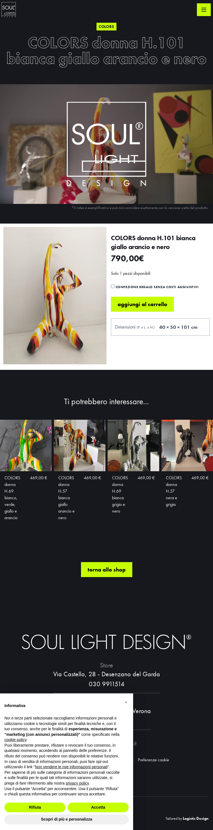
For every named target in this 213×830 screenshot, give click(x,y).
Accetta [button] (98, 807)
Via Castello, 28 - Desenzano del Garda (106, 674)
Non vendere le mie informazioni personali (71, 767)
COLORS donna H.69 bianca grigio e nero (120, 512)
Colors (106, 26)
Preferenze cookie (153, 760)
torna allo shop (107, 587)
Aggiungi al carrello (142, 322)
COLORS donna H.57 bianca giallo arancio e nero (66, 516)
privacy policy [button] (77, 783)
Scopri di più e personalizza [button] (66, 819)
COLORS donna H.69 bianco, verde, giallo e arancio (12, 516)
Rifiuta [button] (35, 807)
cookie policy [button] (15, 739)
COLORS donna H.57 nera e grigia (174, 509)
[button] (125, 702)
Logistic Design (196, 818)
